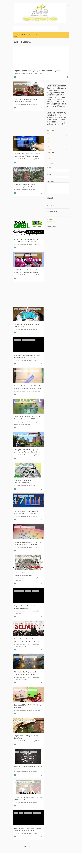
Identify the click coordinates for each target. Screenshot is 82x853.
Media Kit (31, 28)
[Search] (68, 5)
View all (16, 36)
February (50, 146)
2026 (48, 133)
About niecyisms (19, 28)
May (49, 138)
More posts (28, 846)
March (49, 144)
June (49, 135)
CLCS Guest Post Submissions (46, 28)
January (49, 149)
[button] (67, 77)
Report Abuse (50, 158)
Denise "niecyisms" (51, 221)
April (49, 141)
